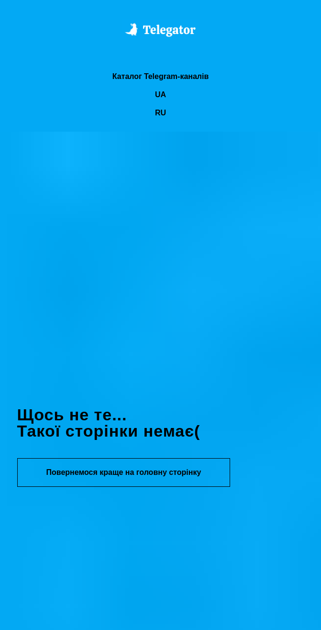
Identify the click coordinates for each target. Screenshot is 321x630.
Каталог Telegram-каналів (160, 76)
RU (160, 113)
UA (160, 94)
